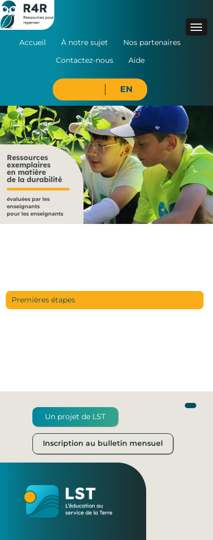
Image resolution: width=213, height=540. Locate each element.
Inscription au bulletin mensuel (103, 443)
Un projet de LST (75, 416)
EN (126, 89)
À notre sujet (84, 42)
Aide (136, 60)
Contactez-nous (84, 60)
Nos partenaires (152, 42)
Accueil (32, 42)
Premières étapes (43, 300)
